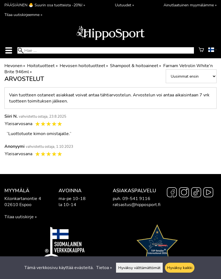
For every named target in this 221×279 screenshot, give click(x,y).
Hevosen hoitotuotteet (84, 66)
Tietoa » (104, 268)
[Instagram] (184, 193)
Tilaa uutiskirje (19, 217)
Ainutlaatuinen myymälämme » (190, 5)
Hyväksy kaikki (179, 267)
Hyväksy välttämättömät (139, 267)
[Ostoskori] (201, 51)
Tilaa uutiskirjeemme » (23, 14)
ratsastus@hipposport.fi (137, 205)
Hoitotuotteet (42, 66)
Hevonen (14, 66)
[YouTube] (208, 193)
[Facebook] (172, 193)
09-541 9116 (136, 199)
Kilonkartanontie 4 (22, 199)
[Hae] (105, 50)
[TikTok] (196, 193)
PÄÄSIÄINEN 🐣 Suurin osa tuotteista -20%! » (44, 5)
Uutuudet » (124, 5)
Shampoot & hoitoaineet (135, 66)
